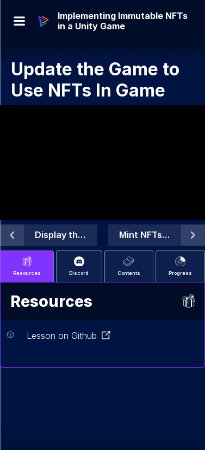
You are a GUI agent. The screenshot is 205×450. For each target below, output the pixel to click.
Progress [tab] (180, 266)
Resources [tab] (27, 266)
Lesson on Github (69, 335)
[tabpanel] (102, 325)
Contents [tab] (128, 266)
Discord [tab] (79, 266)
